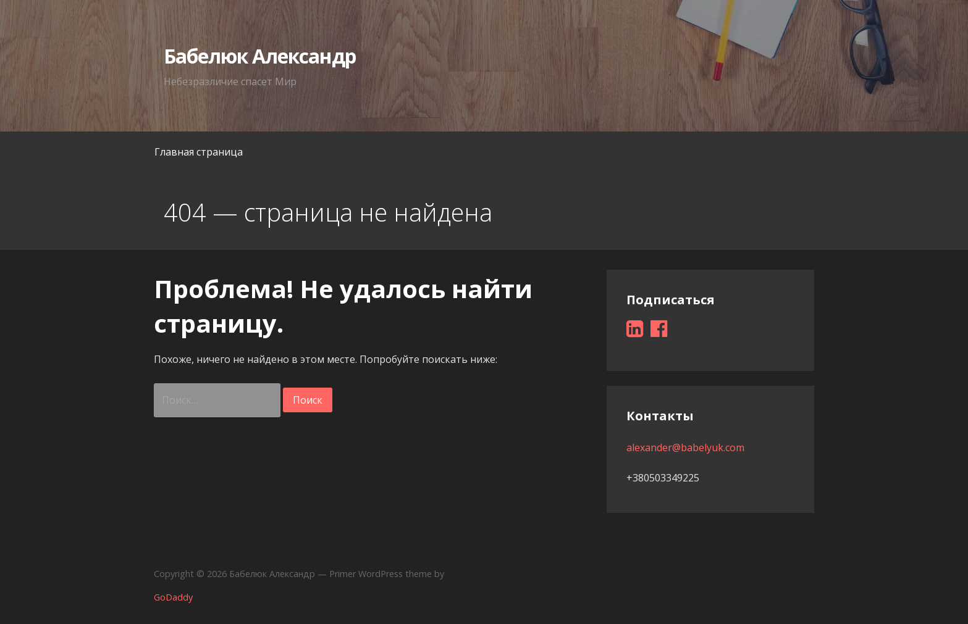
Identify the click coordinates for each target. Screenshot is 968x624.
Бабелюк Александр (260, 56)
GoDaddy (173, 597)
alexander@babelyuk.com (685, 447)
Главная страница (198, 152)
